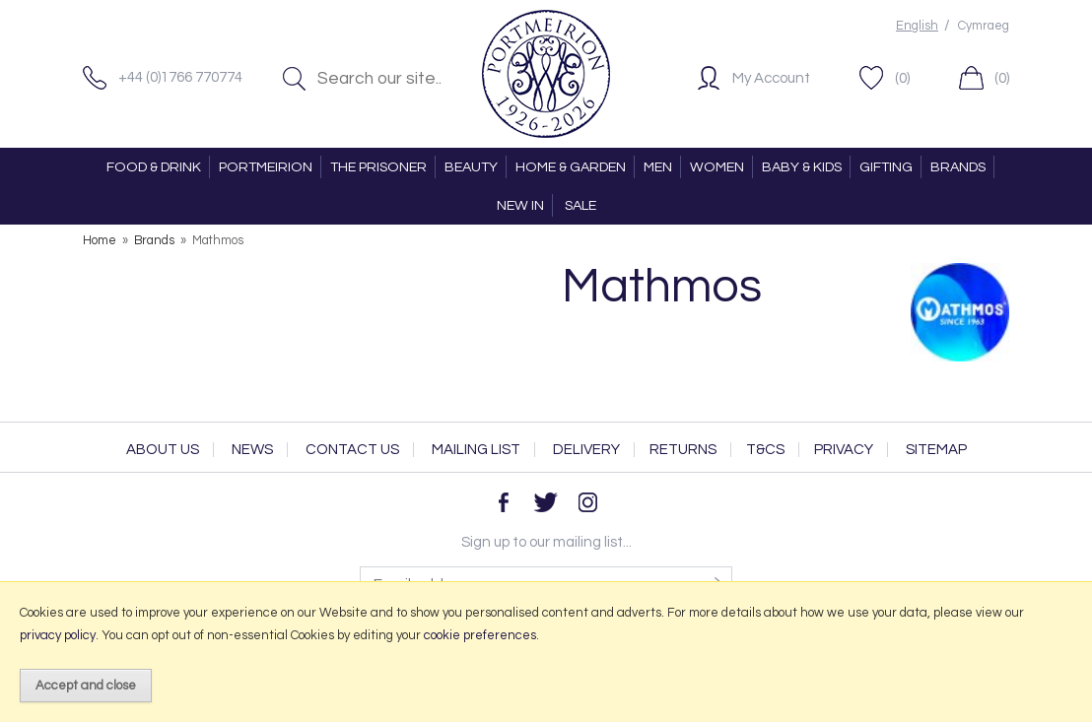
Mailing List (476, 449)
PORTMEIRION (265, 167)
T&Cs (765, 449)
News (252, 449)
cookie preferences (480, 635)
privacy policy (58, 635)
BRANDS (958, 167)
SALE (580, 205)
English (917, 26)
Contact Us (352, 449)
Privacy (843, 449)
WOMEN (717, 167)
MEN (658, 167)
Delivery (586, 449)
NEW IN (520, 205)
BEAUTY (471, 167)
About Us (162, 449)
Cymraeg (983, 26)
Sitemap (936, 449)
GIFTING (886, 167)
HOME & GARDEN (570, 167)
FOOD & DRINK (153, 167)
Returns (683, 449)
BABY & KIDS (802, 167)
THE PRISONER (378, 167)
